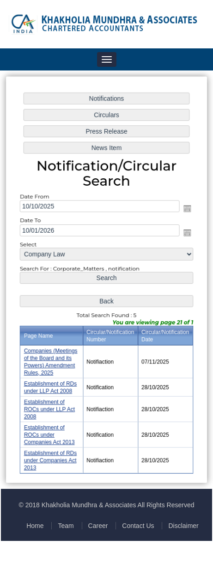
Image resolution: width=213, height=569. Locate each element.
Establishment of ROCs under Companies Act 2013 (50, 432)
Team (65, 525)
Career (98, 525)
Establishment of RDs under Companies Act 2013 (51, 457)
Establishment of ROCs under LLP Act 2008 (50, 407)
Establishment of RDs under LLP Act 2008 (51, 386)
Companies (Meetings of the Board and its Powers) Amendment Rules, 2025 (51, 360)
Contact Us (138, 525)
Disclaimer (183, 525)
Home (34, 525)
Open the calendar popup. (186, 209)
